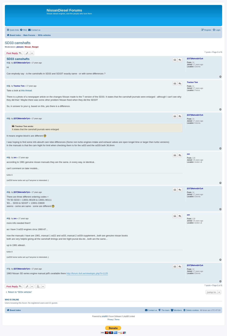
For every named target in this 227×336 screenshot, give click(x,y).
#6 (8, 218)
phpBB (104, 316)
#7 (8, 269)
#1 (8, 63)
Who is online (12, 300)
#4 (8, 158)
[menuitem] (23, 30)
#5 (8, 192)
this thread (26, 90)
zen (188, 154)
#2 (8, 86)
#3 (8, 118)
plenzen (20, 47)
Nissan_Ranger (32, 47)
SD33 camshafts (17, 43)
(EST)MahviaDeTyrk (195, 59)
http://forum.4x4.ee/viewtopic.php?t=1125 (87, 273)
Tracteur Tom (192, 82)
